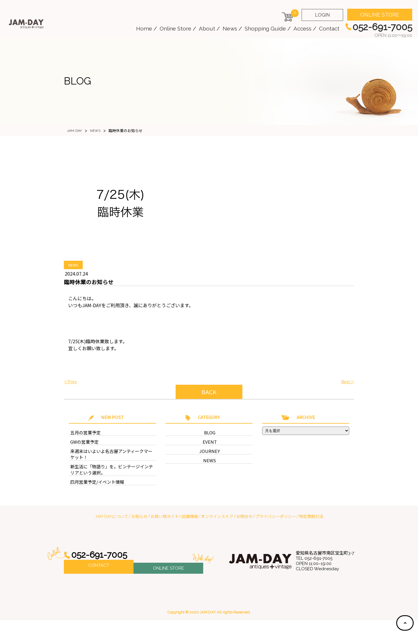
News (230, 28)
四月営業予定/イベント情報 (93, 495)
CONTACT (98, 581)
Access (302, 28)
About (207, 28)
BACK (209, 392)
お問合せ (244, 531)
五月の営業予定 (83, 444)
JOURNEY (209, 464)
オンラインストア (217, 531)
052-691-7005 (101, 569)
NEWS (73, 265)
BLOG (210, 444)
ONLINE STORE (379, 15)
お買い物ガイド (164, 531)
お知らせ (139, 531)
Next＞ (347, 381)
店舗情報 (190, 531)
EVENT (209, 454)
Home (144, 28)
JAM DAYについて (111, 531)
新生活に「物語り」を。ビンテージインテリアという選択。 (111, 482)
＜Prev (70, 381)
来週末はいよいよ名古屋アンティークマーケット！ (109, 466)
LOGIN (322, 15)
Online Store (175, 28)
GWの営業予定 (82, 454)
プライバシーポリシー (275, 531)
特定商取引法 (311, 531)
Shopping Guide (265, 28)
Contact (329, 28)
